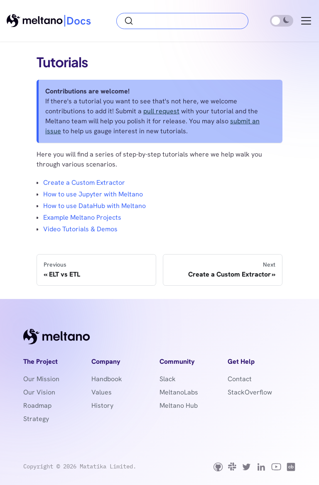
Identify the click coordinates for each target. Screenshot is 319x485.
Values (101, 392)
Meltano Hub (179, 405)
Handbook (106, 379)
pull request (161, 111)
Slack (168, 379)
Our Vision (39, 392)
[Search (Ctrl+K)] (182, 21)
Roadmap (37, 405)
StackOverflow (250, 392)
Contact (240, 379)
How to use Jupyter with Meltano (93, 194)
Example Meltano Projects (82, 217)
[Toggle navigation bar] (306, 21)
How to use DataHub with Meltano (94, 205)
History (102, 405)
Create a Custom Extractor (84, 182)
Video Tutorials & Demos (80, 229)
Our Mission (41, 379)
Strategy (36, 418)
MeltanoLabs (179, 392)
